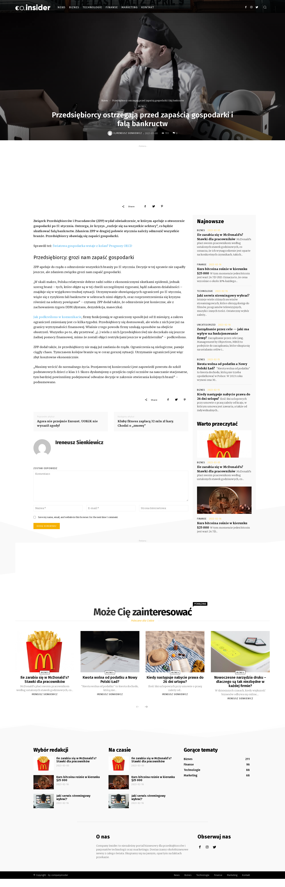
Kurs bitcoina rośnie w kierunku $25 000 (78, 778)
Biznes (104, 100)
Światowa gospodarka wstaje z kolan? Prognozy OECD (92, 246)
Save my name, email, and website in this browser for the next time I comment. (78, 517)
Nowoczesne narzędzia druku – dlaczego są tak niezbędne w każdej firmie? (240, 681)
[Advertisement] (142, 173)
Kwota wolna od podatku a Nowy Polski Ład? (110, 679)
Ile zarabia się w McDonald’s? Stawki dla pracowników (45, 679)
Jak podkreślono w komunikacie (57, 317)
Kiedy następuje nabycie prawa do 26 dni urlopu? (175, 679)
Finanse (201, 264)
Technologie (205, 291)
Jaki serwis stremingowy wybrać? (223, 295)
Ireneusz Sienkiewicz (129, 133)
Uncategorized (206, 325)
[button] (265, 7)
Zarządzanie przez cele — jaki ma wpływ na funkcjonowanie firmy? (223, 333)
